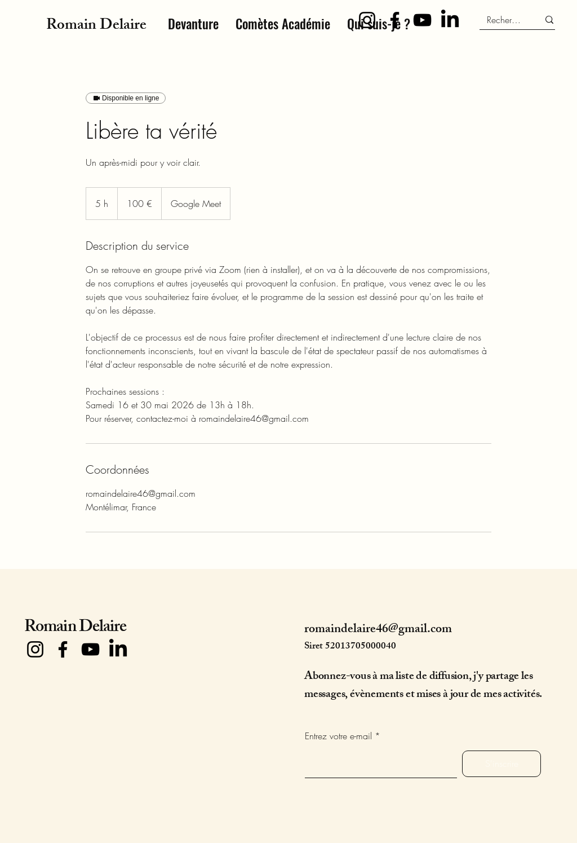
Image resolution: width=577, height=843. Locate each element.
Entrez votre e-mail (338, 735)
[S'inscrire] (501, 764)
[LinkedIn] (450, 20)
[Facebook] (395, 20)
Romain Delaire (75, 628)
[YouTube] (422, 20)
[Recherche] (504, 19)
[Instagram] (367, 20)
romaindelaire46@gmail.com (378, 630)
